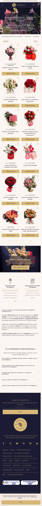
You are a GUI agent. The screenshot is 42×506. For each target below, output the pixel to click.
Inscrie (20, 412)
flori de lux (19, 5)
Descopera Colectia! (20, 267)
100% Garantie (16, 465)
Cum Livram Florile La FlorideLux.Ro (23, 456)
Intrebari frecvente (8, 453)
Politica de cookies (19, 470)
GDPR (27, 470)
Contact (13, 450)
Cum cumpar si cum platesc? (22, 453)
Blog (4, 474)
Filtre (35, 41)
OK (21, 502)
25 (31, 240)
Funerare (17, 460)
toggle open (3, 5)
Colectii (5, 460)
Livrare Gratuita (7, 465)
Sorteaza (5, 41)
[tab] (15, 301)
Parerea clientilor (7, 456)
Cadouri (11, 460)
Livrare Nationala (26, 465)
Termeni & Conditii (7, 470)
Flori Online (25, 460)
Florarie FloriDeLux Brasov (24, 450)
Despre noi (5, 450)
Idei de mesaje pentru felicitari (15, 474)
